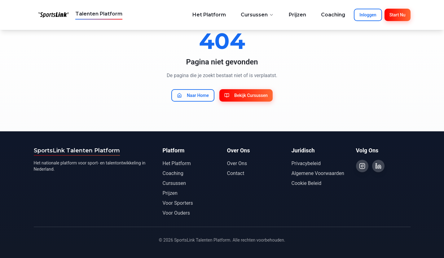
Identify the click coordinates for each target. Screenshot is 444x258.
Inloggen (367, 14)
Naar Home (193, 95)
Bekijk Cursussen (246, 95)
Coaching (333, 15)
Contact (235, 173)
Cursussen (257, 15)
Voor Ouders (176, 213)
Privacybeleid (306, 163)
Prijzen (297, 15)
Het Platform (209, 15)
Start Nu (397, 14)
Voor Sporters (178, 203)
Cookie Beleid (307, 183)
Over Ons (237, 163)
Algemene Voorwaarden (318, 173)
